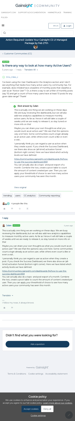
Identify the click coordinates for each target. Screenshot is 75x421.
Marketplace (54, 12)
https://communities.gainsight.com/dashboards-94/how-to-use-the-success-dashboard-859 (41, 160)
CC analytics (29, 195)
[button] (3, 26)
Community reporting (49, 195)
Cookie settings (35, 374)
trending (7, 195)
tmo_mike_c (12, 77)
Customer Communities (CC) (18, 53)
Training (67, 12)
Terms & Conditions (17, 374)
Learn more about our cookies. (57, 403)
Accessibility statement (56, 374)
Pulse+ (4, 17)
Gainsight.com (8, 12)
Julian (9, 225)
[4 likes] (14, 203)
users (17, 195)
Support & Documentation (32, 12)
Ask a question (38, 344)
